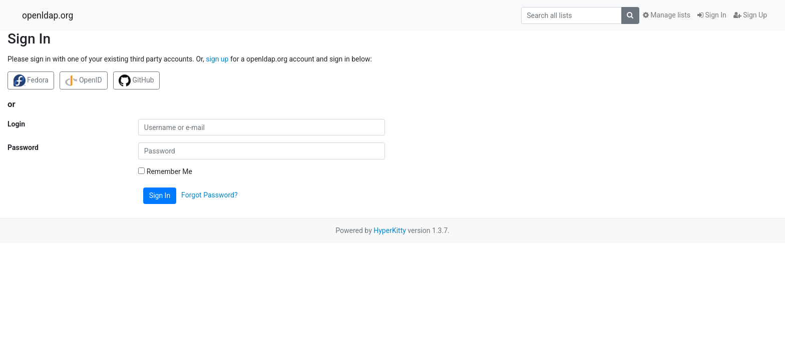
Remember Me (165, 172)
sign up (217, 59)
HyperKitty (389, 230)
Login (16, 124)
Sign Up (750, 15)
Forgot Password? (209, 195)
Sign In (711, 15)
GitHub (136, 80)
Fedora (31, 80)
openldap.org (47, 15)
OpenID (83, 80)
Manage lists (666, 15)
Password (23, 148)
